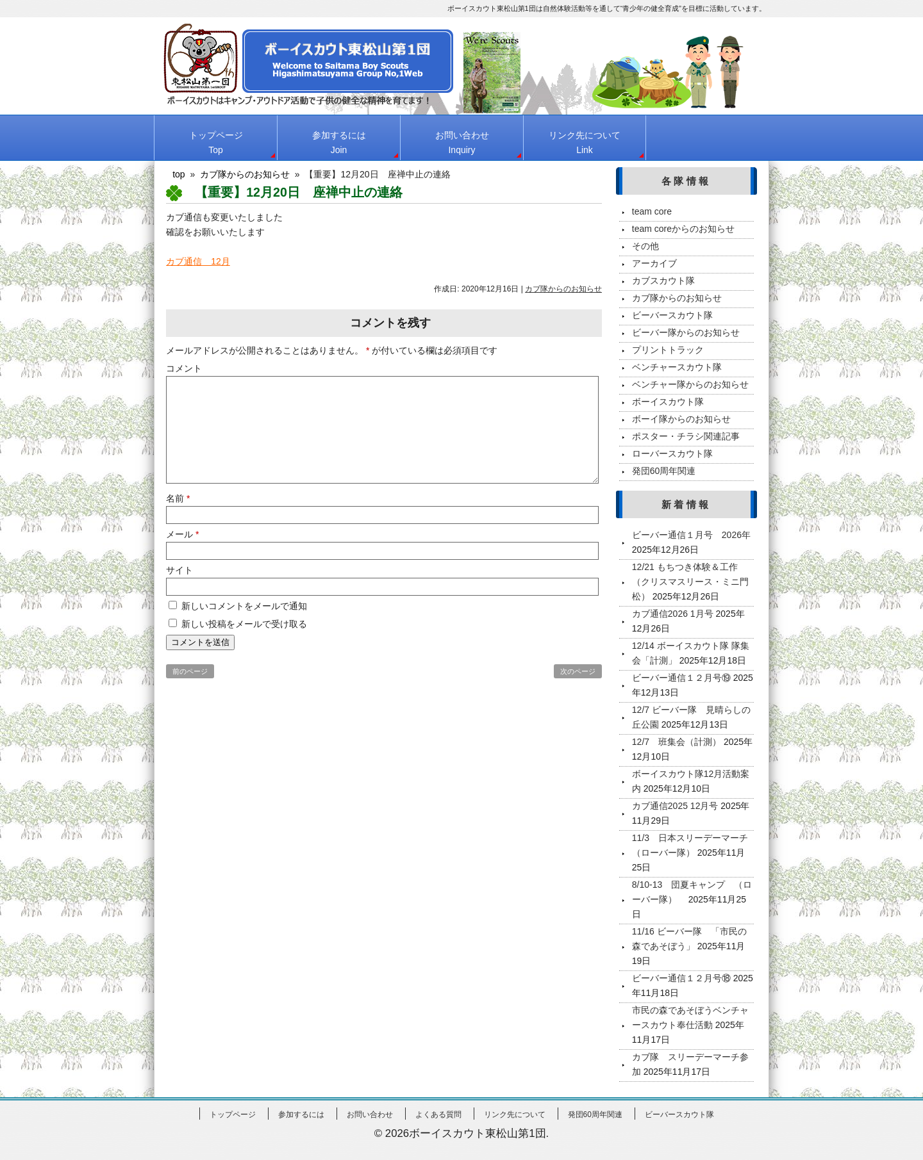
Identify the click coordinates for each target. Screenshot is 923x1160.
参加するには (339, 142)
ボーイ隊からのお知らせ (681, 419)
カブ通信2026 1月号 (672, 614)
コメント (184, 368)
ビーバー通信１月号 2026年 (691, 535)
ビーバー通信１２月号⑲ (681, 678)
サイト (179, 570)
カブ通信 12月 (198, 261)
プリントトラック (668, 350)
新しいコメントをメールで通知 (244, 606)
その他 (645, 246)
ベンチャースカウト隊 (677, 367)
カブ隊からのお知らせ (563, 288)
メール (182, 534)
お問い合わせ (462, 142)
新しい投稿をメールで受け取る (244, 624)
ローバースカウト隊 (672, 453)
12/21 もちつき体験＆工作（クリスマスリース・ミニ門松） (690, 581)
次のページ (577, 671)
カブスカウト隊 (663, 280)
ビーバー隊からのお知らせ (686, 332)
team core (652, 211)
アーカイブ (654, 263)
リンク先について (584, 142)
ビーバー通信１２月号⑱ (681, 978)
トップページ (216, 142)
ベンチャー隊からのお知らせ (690, 384)
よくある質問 (438, 1114)
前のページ (190, 671)
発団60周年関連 (664, 471)
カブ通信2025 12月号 (675, 806)
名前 (178, 498)
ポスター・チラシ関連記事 (686, 436)
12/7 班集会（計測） (676, 742)
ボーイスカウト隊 (668, 401)
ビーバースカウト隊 (672, 315)
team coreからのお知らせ (683, 229)
